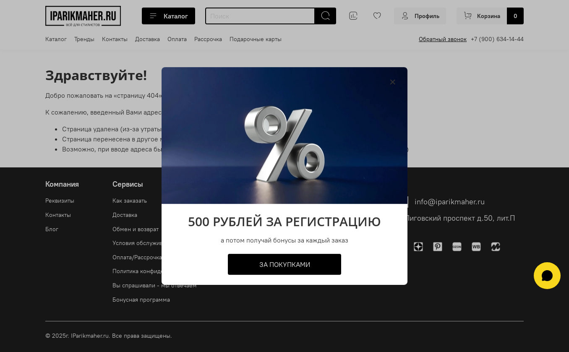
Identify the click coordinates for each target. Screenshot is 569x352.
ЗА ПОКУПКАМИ (284, 264)
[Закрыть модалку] (393, 82)
